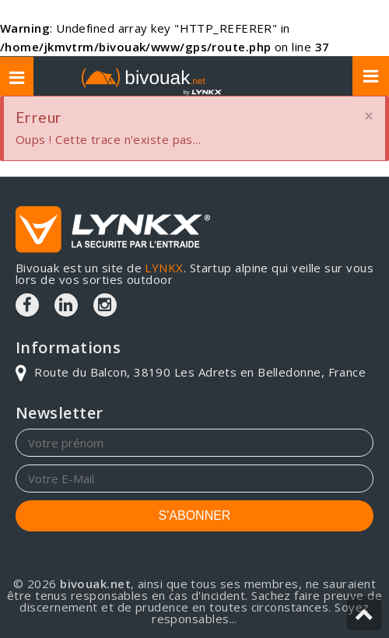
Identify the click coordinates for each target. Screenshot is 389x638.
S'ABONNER (195, 515)
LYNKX (164, 267)
